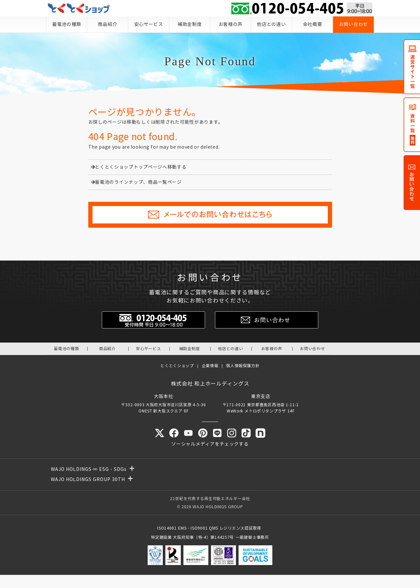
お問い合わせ (353, 24)
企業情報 (210, 365)
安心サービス (148, 24)
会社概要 (312, 24)
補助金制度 (190, 24)
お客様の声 (231, 24)
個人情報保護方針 (243, 365)
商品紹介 (107, 24)
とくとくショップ (177, 365)
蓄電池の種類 (66, 24)
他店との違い (271, 24)
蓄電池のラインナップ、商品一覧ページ (136, 182)
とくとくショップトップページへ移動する (139, 167)
